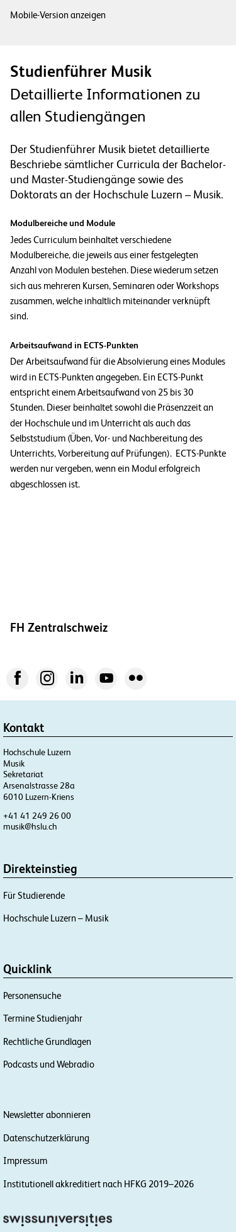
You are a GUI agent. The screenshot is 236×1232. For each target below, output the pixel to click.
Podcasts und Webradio (48, 1064)
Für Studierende (34, 895)
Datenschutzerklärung (46, 1137)
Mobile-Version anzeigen (58, 14)
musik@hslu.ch (30, 826)
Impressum (25, 1160)
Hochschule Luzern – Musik (56, 918)
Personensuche (32, 995)
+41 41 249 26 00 (37, 816)
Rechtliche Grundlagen (47, 1041)
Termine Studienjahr (42, 1018)
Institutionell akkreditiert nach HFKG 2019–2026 (98, 1183)
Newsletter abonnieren (47, 1114)
